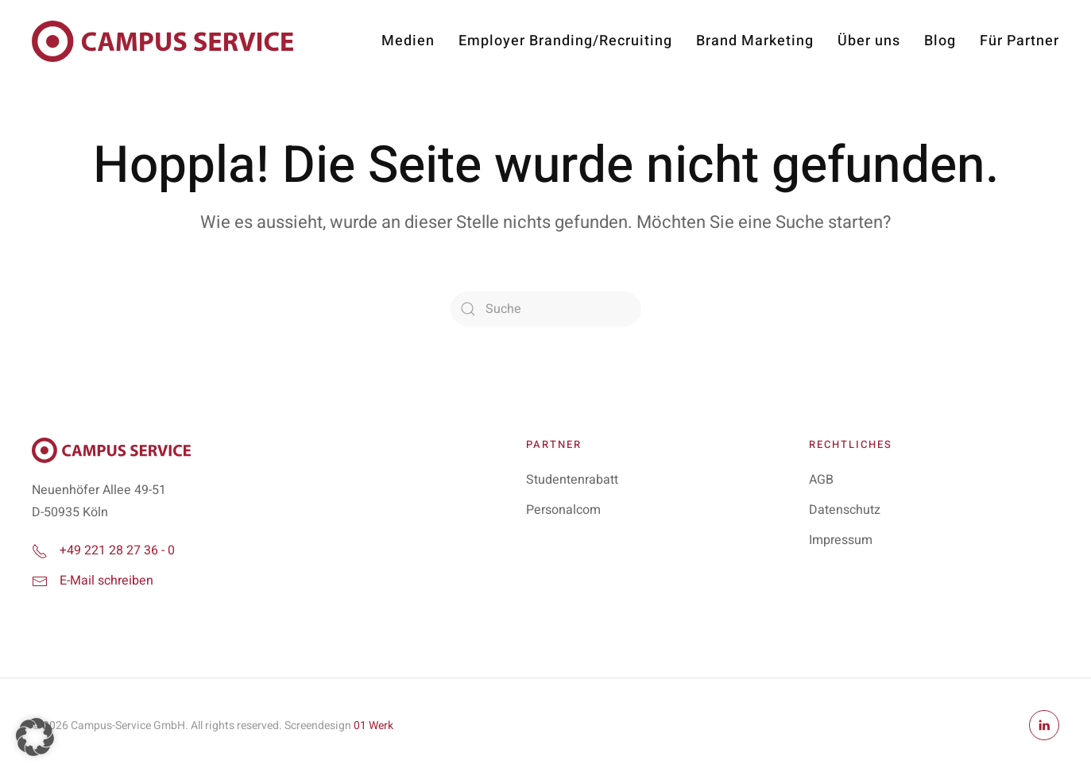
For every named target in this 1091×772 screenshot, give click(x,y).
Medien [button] (408, 41)
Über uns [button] (869, 41)
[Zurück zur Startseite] (162, 41)
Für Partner (1019, 41)
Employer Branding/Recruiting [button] (565, 41)
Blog (940, 41)
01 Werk (373, 725)
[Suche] (546, 308)
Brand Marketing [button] (755, 41)
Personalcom (563, 509)
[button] (35, 737)
